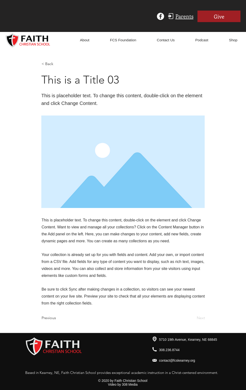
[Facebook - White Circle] (160, 16)
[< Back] (57, 64)
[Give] (218, 16)
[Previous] (57, 318)
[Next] (193, 318)
